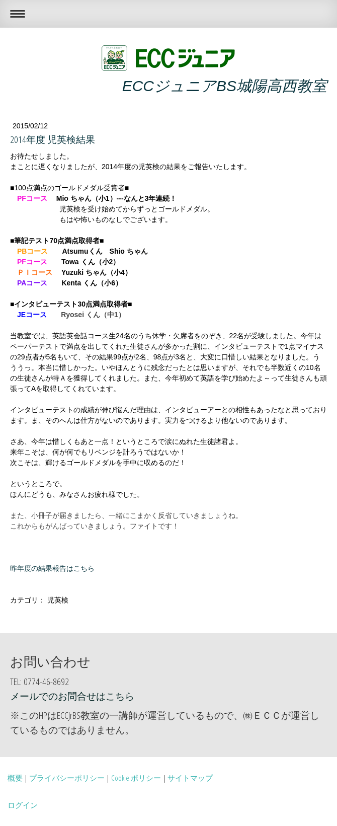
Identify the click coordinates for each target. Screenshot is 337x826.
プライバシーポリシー (67, 778)
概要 (15, 778)
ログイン (23, 805)
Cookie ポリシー (136, 778)
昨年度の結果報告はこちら (52, 568)
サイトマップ (190, 778)
